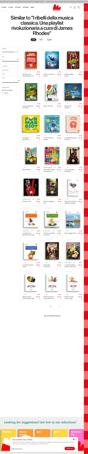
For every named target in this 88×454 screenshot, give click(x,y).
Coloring (36, 432)
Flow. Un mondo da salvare (48, 75)
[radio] (33, 39)
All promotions (8, 90)
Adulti (32, 7)
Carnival (18, 432)
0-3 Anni (3, 7)
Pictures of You (26, 201)
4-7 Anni (10, 7)
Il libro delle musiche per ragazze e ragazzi (49, 170)
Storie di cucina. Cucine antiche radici (28, 297)
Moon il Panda (26, 169)
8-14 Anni (18, 7)
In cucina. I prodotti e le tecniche (49, 234)
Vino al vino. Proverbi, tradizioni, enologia (71, 202)
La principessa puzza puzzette (71, 138)
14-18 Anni (26, 7)
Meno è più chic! (48, 106)
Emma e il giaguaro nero (48, 202)
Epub (49, 39)
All (33, 39)
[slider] (2, 61)
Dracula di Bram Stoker (69, 75)
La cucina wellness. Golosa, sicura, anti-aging (70, 266)
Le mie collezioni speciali (48, 138)
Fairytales (53, 432)
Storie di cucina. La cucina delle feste (48, 297)
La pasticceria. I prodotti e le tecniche (28, 234)
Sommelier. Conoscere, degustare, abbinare (49, 266)
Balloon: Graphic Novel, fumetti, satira (72, 436)
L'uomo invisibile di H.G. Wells (27, 107)
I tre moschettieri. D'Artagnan (70, 170)
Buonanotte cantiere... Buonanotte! (68, 107)
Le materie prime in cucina (28, 265)
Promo (6, 93)
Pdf (41, 39)
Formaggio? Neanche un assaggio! (25, 138)
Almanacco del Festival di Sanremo (28, 75)
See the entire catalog (52, 316)
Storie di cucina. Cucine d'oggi (69, 297)
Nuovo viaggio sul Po (70, 233)
